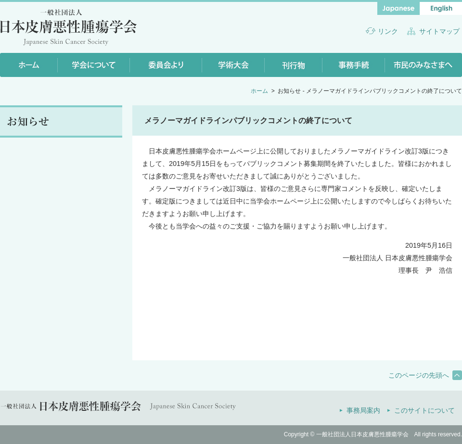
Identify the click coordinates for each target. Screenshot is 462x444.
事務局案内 (363, 410)
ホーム (259, 91)
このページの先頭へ (418, 375)
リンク (388, 31)
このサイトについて (424, 410)
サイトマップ (439, 31)
